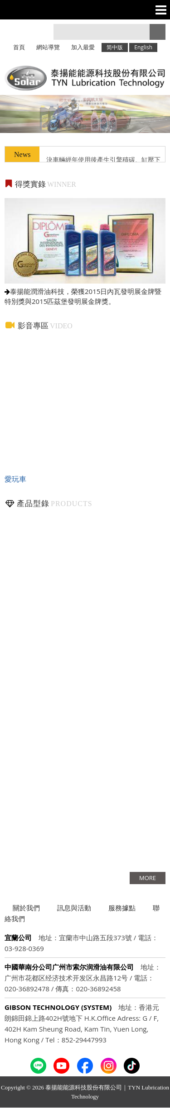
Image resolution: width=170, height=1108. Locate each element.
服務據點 (122, 907)
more (147, 878)
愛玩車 (15, 479)
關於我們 (26, 907)
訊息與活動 (74, 907)
